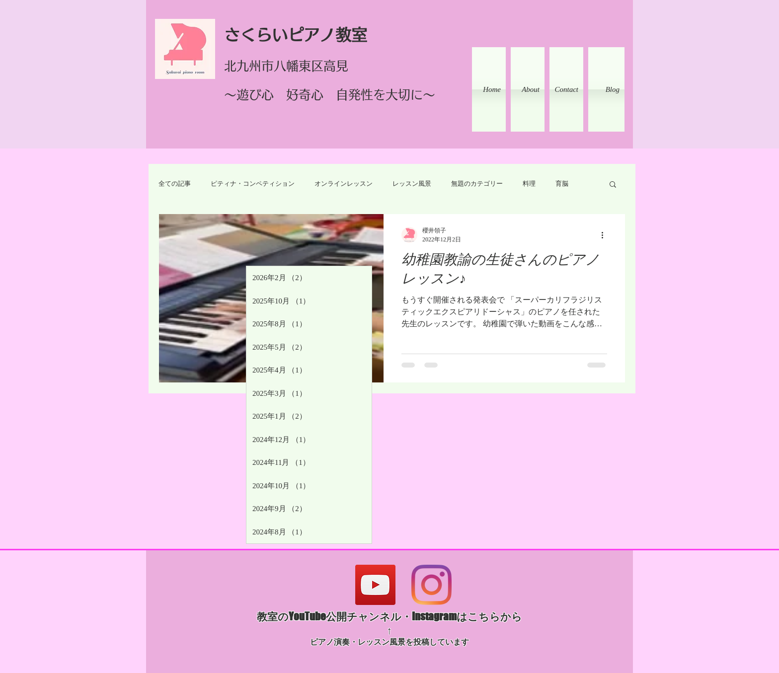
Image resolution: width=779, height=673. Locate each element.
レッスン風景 (411, 183)
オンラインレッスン (343, 183)
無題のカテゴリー (477, 183)
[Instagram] (431, 585)
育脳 (561, 183)
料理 (529, 183)
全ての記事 (174, 183)
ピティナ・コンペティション (253, 183)
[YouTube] (375, 585)
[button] (613, 185)
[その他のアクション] (606, 235)
